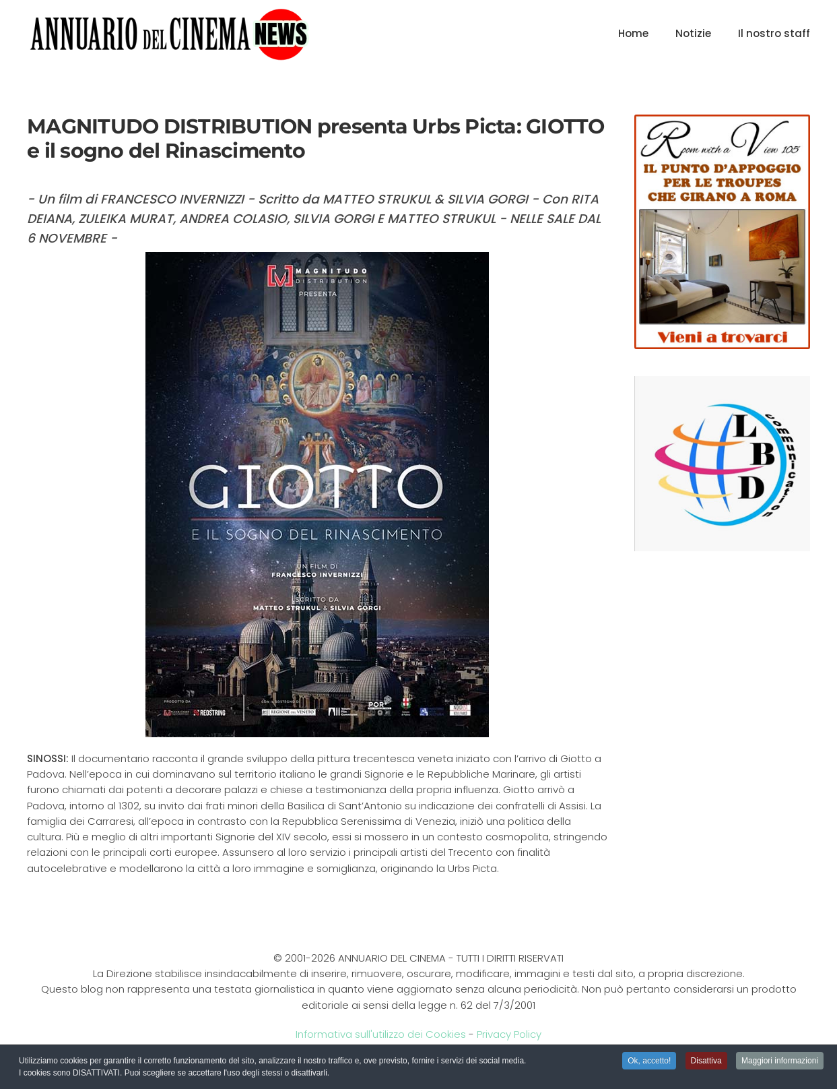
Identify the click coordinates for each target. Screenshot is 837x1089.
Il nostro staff (774, 33)
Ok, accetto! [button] (649, 1062)
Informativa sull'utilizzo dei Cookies (381, 1034)
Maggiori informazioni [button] (779, 1062)
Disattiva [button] (706, 1062)
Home (633, 33)
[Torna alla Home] (169, 34)
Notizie (693, 33)
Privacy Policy (509, 1034)
